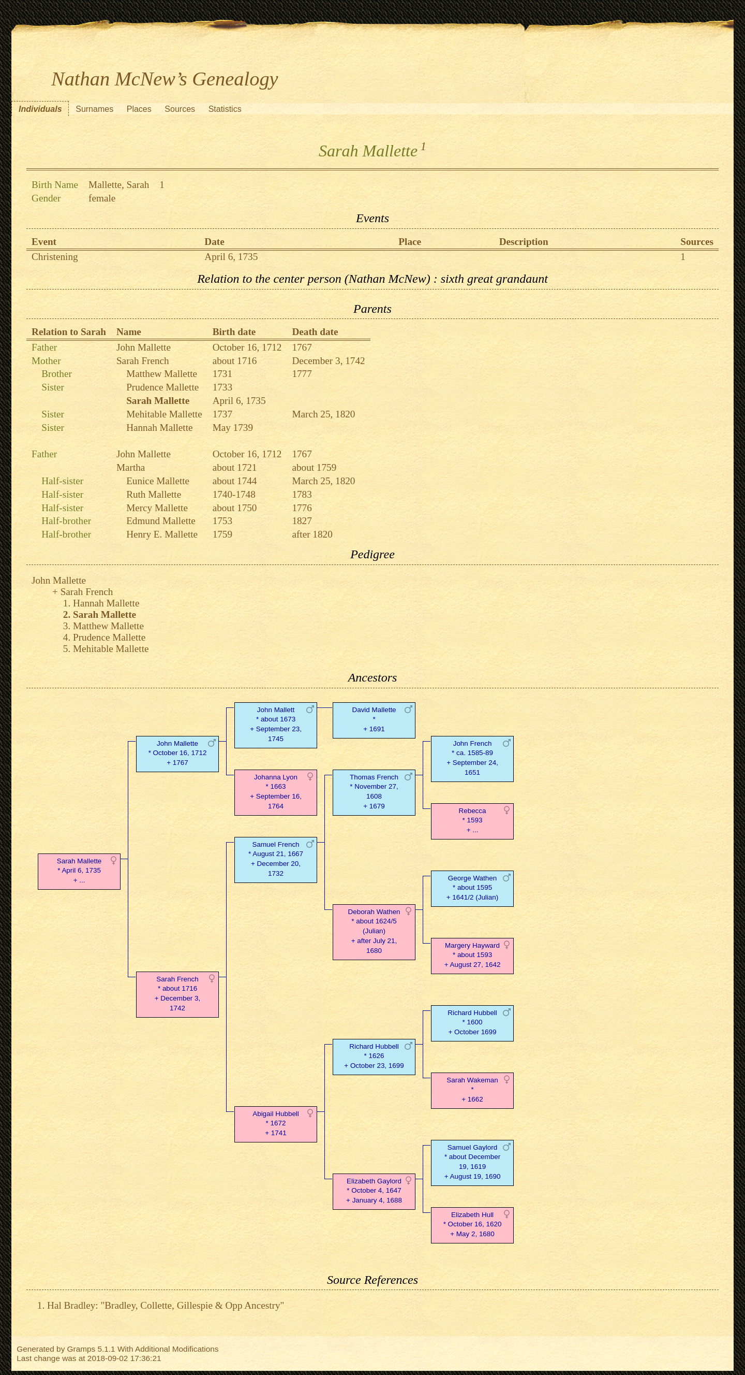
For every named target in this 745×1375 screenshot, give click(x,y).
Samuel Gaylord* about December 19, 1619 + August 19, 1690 (472, 1162)
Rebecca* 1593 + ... (472, 820)
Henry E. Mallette (162, 534)
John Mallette (143, 347)
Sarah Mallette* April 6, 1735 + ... (79, 871)
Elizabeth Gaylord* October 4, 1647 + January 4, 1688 (374, 1191)
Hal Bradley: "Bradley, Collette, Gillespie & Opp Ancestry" (165, 1305)
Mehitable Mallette (164, 414)
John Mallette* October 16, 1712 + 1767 (177, 753)
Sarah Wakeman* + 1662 (472, 1090)
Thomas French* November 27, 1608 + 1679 (374, 791)
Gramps (81, 1348)
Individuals (40, 109)
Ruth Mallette (153, 494)
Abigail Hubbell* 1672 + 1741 (275, 1123)
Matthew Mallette (161, 373)
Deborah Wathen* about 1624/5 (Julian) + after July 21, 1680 (374, 931)
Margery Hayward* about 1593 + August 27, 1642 (472, 955)
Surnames (94, 109)
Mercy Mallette (157, 507)
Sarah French (142, 360)
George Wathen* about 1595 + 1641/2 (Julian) (472, 888)
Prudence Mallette (162, 387)
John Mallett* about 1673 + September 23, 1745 (276, 724)
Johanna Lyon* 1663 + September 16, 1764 (276, 791)
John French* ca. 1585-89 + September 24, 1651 (472, 758)
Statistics (225, 109)
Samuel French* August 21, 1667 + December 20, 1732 (275, 859)
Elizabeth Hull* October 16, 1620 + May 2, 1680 (472, 1224)
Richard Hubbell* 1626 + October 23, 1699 (374, 1056)
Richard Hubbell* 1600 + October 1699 (472, 1022)
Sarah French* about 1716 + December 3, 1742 (178, 993)
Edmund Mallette (161, 520)
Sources (180, 109)
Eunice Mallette (157, 480)
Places (139, 109)
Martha (130, 467)
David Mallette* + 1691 (374, 719)
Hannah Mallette (159, 427)
